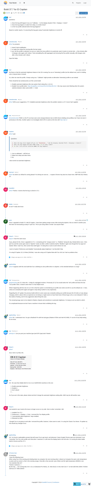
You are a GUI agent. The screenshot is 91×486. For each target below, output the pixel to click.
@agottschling (15, 280)
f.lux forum (13, 3)
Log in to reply (83, 13)
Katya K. (11, 236)
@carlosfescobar (16, 115)
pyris (10, 220)
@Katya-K (12, 333)
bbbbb (10, 204)
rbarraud (11, 172)
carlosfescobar (13, 41)
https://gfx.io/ (63, 120)
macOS (8, 13)
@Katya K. (15, 331)
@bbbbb (16, 204)
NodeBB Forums (46, 482)
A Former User (13, 453)
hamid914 (11, 188)
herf (10, 17)
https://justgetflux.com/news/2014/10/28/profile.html (42, 86)
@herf (20, 41)
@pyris (17, 236)
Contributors (55, 482)
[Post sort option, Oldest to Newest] (76, 13)
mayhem (11, 131)
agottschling (12, 264)
